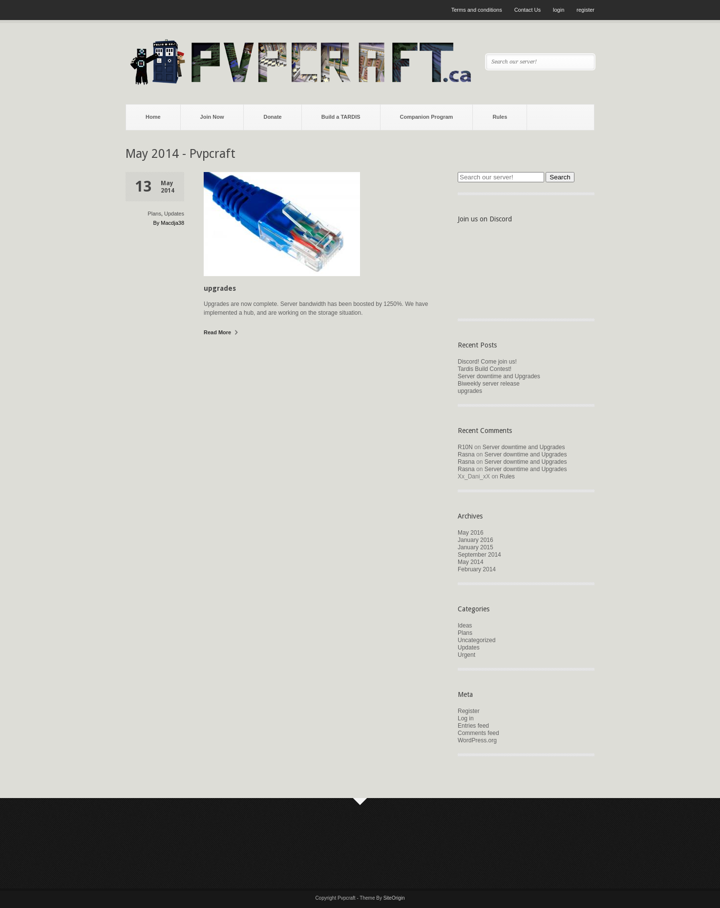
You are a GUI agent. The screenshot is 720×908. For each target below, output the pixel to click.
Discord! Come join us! (487, 361)
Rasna (466, 454)
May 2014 (471, 562)
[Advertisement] (303, 842)
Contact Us (527, 10)
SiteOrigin (394, 898)
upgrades (220, 288)
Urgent (466, 654)
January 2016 (475, 540)
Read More (221, 332)
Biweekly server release (489, 383)
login (558, 10)
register (585, 10)
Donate (272, 117)
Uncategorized (476, 640)
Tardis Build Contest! (484, 369)
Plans (154, 213)
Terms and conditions (476, 10)
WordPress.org (477, 740)
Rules (499, 117)
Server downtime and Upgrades (499, 376)
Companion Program (426, 117)
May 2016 (471, 532)
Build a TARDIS (340, 117)
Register (469, 711)
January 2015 (475, 547)
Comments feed (478, 733)
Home (153, 117)
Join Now (212, 117)
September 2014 (479, 554)
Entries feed (473, 725)
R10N (465, 447)
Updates (174, 213)
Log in (466, 718)
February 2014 (477, 569)
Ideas (465, 625)
